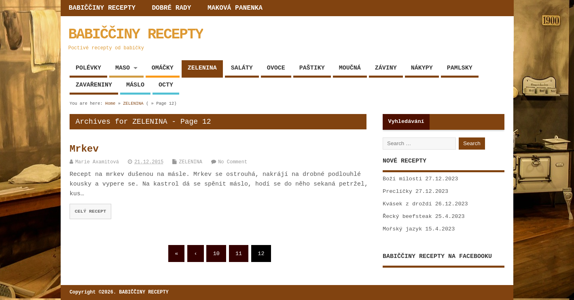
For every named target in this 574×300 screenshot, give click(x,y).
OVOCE (276, 68)
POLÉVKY (88, 68)
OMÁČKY (163, 68)
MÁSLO (135, 85)
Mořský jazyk (402, 229)
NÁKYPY (422, 68)
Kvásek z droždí (407, 204)
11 (238, 254)
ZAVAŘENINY (94, 85)
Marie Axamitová (97, 162)
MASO (122, 68)
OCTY (166, 85)
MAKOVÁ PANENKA (235, 8)
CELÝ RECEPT (90, 211)
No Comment (232, 162)
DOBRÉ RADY (171, 8)
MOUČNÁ (350, 68)
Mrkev (84, 149)
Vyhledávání (406, 121)
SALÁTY (242, 68)
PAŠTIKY (312, 68)
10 (216, 254)
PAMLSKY (459, 68)
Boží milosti (402, 179)
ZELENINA (202, 68)
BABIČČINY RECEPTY (102, 8)
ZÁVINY (386, 68)
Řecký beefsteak (407, 216)
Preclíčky (397, 191)
